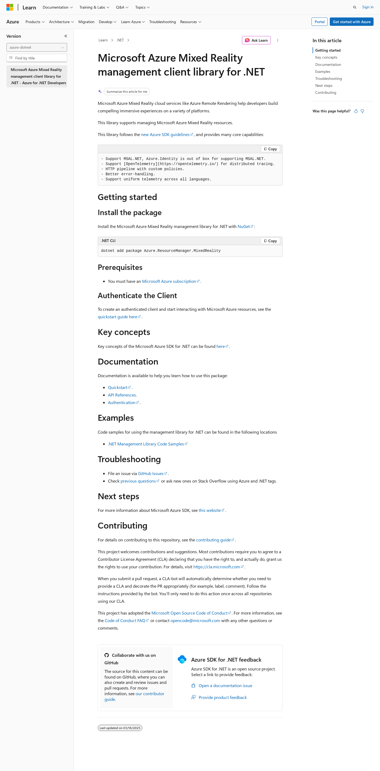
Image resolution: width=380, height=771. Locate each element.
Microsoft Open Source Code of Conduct (189, 613)
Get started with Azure (352, 21)
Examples (322, 71)
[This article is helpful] (356, 111)
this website (210, 510)
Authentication (121, 402)
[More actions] (277, 40)
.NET (120, 39)
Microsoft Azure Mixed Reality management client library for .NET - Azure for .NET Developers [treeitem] (38, 76)
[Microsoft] (9, 7)
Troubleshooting (328, 78)
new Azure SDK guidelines (165, 134)
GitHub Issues (151, 473)
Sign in (368, 6)
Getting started (328, 50)
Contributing (325, 92)
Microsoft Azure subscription (169, 281)
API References (122, 395)
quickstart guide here (117, 316)
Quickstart (117, 387)
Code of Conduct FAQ (125, 620)
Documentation (328, 64)
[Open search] (354, 7)
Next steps (323, 85)
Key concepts (326, 57)
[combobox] (36, 47)
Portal (320, 21)
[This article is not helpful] (362, 111)
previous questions (138, 481)
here (220, 346)
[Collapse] (65, 36)
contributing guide (213, 539)
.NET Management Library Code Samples (146, 444)
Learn (103, 39)
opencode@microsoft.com (195, 620)
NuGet (244, 226)
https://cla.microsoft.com (216, 566)
